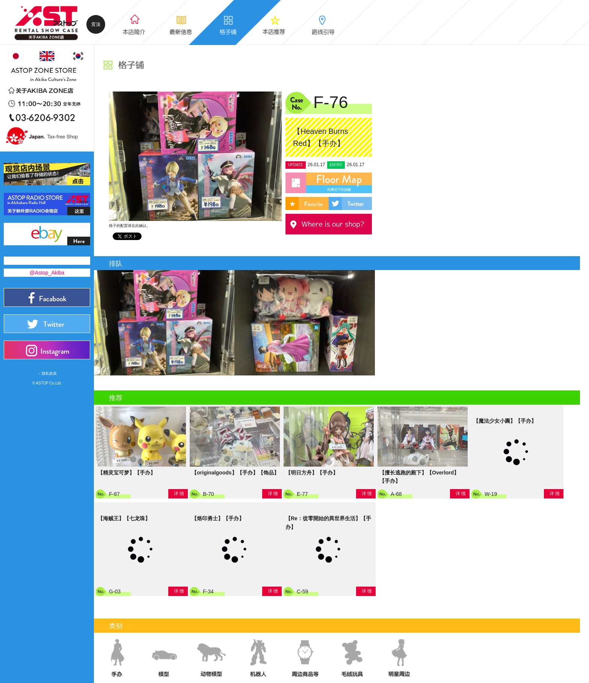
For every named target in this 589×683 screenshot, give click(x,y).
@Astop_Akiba (47, 273)
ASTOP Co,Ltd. (49, 383)
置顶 (95, 24)
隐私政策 (49, 373)
